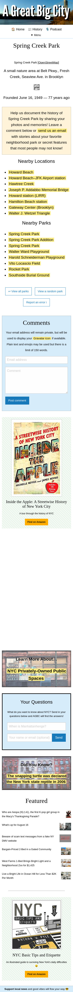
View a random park (50, 291)
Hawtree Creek (21, 184)
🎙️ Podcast (54, 29)
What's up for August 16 (15, 824)
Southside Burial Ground (29, 275)
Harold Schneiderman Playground (36, 257)
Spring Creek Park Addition (31, 240)
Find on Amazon (36, 522)
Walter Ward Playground (29, 252)
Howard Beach (21, 172)
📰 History (35, 29)
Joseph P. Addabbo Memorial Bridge (39, 190)
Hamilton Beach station (28, 202)
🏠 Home (18, 29)
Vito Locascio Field (24, 263)
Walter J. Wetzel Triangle (29, 213)
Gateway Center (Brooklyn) (31, 207)
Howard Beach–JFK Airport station (37, 178)
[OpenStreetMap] (48, 62)
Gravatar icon (41, 338)
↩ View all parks (18, 291)
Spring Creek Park (24, 234)
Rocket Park (19, 269)
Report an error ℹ (36, 302)
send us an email (52, 131)
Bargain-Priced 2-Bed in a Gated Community (26, 849)
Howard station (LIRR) (27, 196)
